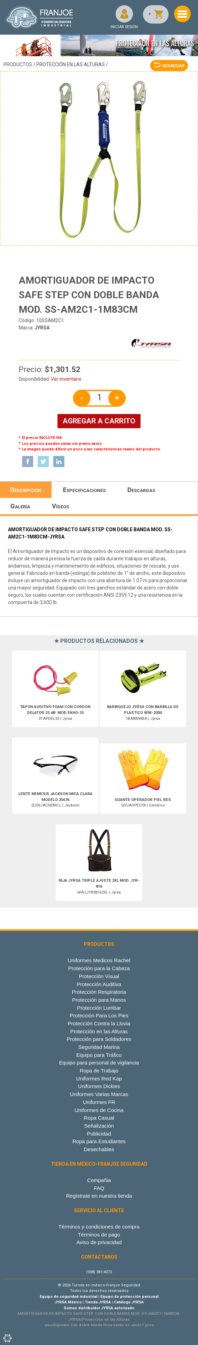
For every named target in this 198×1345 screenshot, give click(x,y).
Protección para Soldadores (99, 1039)
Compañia (99, 1180)
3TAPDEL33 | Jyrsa (55, 713)
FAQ (99, 1188)
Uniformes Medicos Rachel (99, 960)
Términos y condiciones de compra (99, 1227)
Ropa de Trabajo (99, 1071)
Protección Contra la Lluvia (99, 1023)
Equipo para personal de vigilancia (99, 1063)
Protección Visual (99, 976)
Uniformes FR (99, 1102)
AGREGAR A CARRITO (99, 421)
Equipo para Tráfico (99, 1055)
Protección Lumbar (99, 1008)
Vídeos (60, 506)
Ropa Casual (99, 1118)
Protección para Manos (99, 1000)
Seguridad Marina (98, 1047)
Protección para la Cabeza (99, 968)
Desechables (99, 1149)
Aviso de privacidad (99, 1242)
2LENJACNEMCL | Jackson (55, 800)
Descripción (25, 489)
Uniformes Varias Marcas (99, 1094)
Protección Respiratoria (99, 992)
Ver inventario (66, 379)
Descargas (141, 489)
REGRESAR (169, 65)
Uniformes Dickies (99, 1086)
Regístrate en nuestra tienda (99, 1196)
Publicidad (99, 1134)
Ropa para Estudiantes (99, 1141)
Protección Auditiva (99, 984)
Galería (20, 506)
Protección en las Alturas (70, 64)
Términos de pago (99, 1235)
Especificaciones (84, 489)
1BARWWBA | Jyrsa (143, 713)
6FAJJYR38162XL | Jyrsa (99, 886)
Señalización (99, 1126)
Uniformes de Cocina (98, 1110)
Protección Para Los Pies (99, 1015)
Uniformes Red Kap (99, 1078)
